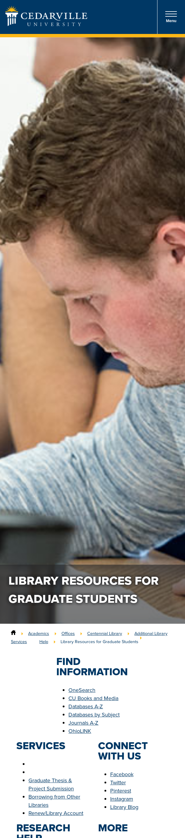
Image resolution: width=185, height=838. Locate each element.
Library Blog (124, 807)
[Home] (13, 633)
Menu (171, 17)
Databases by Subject (94, 715)
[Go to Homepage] (46, 24)
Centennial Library (104, 633)
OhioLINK (79, 731)
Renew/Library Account (55, 813)
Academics (38, 633)
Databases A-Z (85, 706)
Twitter (118, 782)
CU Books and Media (93, 698)
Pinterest (120, 791)
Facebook (122, 774)
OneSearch (81, 690)
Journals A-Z (83, 723)
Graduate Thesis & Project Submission (51, 784)
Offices (68, 633)
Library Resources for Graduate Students (99, 641)
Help (43, 641)
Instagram (121, 799)
